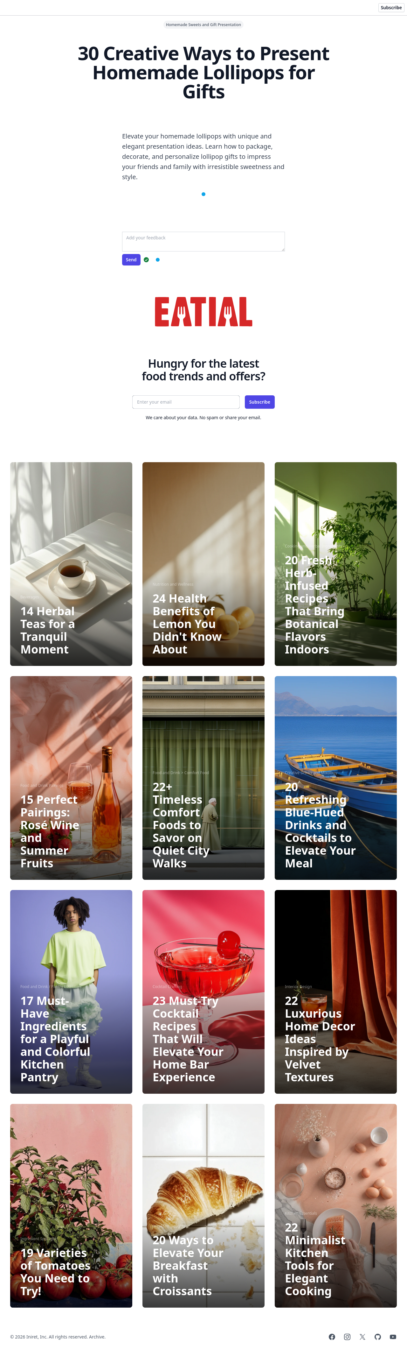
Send (131, 260)
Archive (96, 1337)
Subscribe (391, 7)
